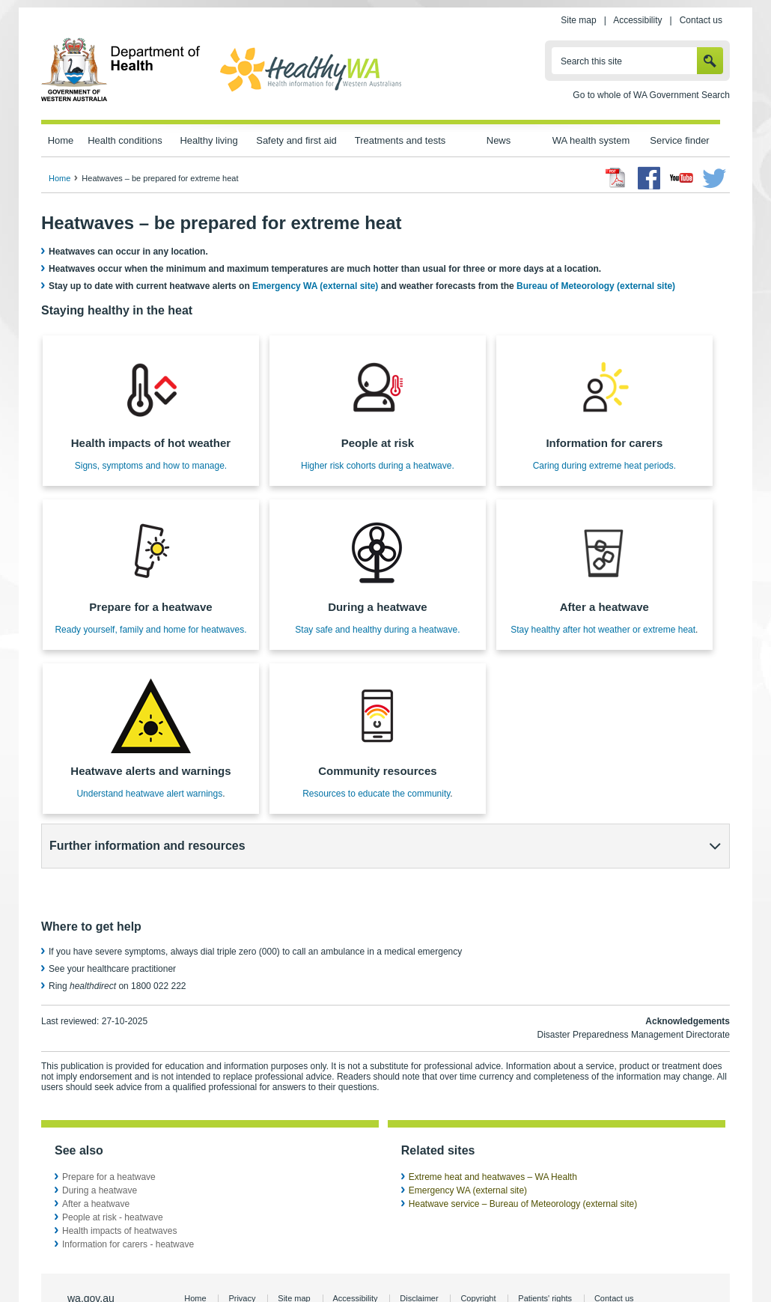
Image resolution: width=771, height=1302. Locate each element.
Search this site (591, 61)
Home (61, 140)
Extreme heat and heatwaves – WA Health (493, 1136)
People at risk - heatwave (112, 1177)
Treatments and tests (400, 140)
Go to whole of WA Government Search (651, 95)
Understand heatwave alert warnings (149, 793)
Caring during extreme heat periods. (604, 465)
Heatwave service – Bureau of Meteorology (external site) (523, 1163)
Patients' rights (545, 1257)
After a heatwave (95, 1163)
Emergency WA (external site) (315, 286)
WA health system (591, 140)
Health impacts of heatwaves (119, 1190)
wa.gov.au (91, 1258)
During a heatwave (99, 1150)
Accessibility (637, 20)
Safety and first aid (296, 140)
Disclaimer (419, 1257)
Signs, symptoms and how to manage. (151, 465)
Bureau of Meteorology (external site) (595, 286)
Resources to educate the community (376, 793)
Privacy (241, 1257)
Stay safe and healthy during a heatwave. (377, 629)
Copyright (478, 1257)
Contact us (701, 20)
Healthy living (208, 140)
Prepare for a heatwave (109, 1136)
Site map (578, 20)
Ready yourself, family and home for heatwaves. (150, 629)
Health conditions (125, 140)
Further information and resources (147, 845)
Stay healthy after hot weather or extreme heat (603, 629)
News (499, 140)
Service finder (679, 140)
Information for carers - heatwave (128, 1204)
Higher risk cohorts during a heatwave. (377, 465)
